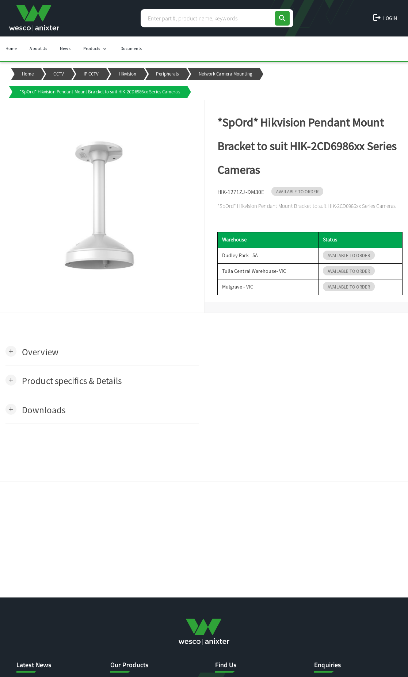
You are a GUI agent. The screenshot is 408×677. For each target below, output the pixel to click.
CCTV (58, 74)
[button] (31, 351)
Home (11, 48)
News (65, 48)
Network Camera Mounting (225, 74)
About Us (38, 48)
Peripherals (167, 74)
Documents (131, 48)
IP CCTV (91, 74)
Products (95, 49)
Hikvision (128, 74)
